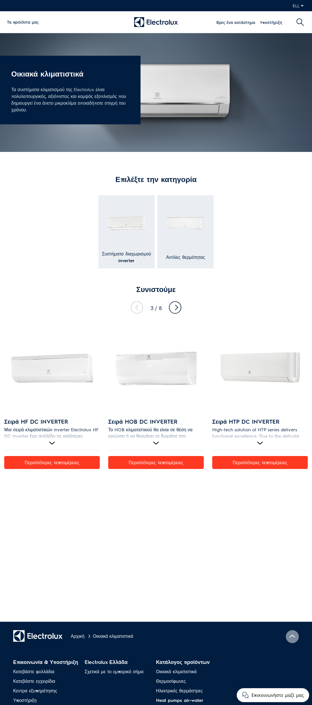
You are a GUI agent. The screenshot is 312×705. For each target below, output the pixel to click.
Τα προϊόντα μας (23, 21)
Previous (137, 307)
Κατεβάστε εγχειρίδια (34, 681)
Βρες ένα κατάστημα (235, 22)
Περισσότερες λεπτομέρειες (52, 462)
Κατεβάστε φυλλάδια (34, 671)
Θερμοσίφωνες (171, 681)
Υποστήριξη (271, 22)
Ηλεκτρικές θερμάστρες (179, 690)
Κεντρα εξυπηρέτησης (35, 690)
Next (175, 307)
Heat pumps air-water (180, 700)
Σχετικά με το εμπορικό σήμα (114, 671)
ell (298, 5)
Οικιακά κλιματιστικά (176, 671)
